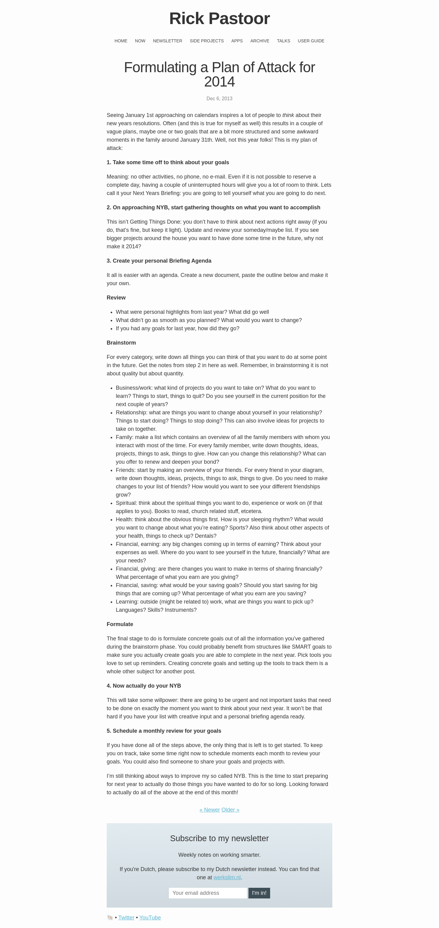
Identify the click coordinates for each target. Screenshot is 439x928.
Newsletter (167, 40)
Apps (237, 40)
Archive (259, 40)
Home (121, 40)
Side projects (207, 40)
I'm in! (259, 893)
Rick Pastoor (219, 18)
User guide (311, 40)
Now (140, 40)
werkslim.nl (227, 877)
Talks (283, 40)
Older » (231, 810)
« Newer (209, 810)
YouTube (150, 918)
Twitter (126, 918)
